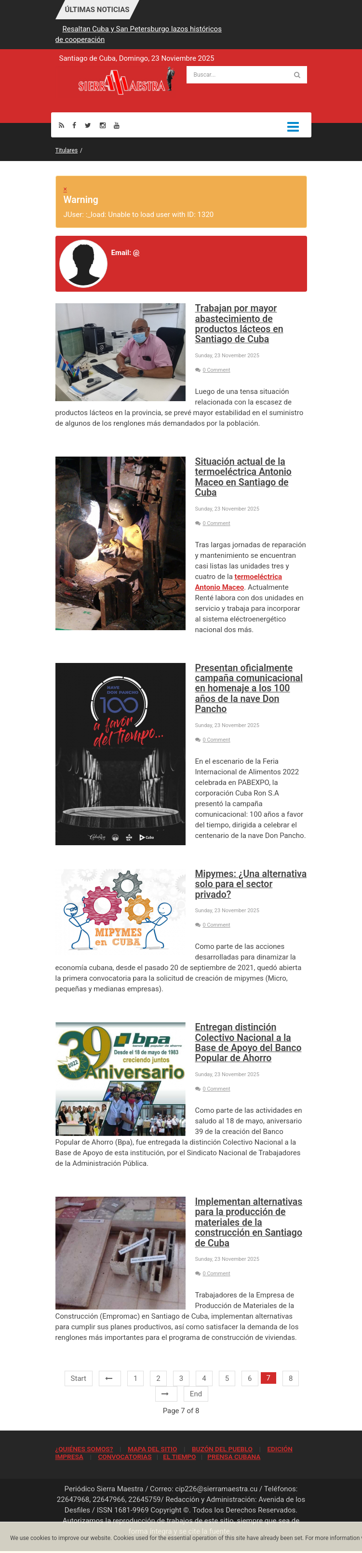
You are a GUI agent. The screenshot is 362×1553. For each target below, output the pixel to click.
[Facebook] (74, 125)
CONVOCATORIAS (124, 1456)
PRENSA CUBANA (233, 1456)
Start (78, 1378)
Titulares (66, 150)
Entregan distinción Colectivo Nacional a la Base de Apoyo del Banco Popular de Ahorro (248, 1043)
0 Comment (212, 370)
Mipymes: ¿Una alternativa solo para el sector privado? (251, 884)
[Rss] (61, 125)
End (196, 1394)
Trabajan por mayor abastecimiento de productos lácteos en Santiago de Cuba (239, 324)
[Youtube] (117, 125)
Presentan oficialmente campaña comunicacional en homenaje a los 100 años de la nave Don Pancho (249, 688)
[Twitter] (88, 125)
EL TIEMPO (179, 1456)
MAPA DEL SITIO (152, 1449)
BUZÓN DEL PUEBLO (222, 1449)
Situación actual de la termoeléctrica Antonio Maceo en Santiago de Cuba (243, 477)
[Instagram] (103, 125)
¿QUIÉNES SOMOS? (84, 1449)
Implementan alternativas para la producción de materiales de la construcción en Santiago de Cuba (249, 1222)
